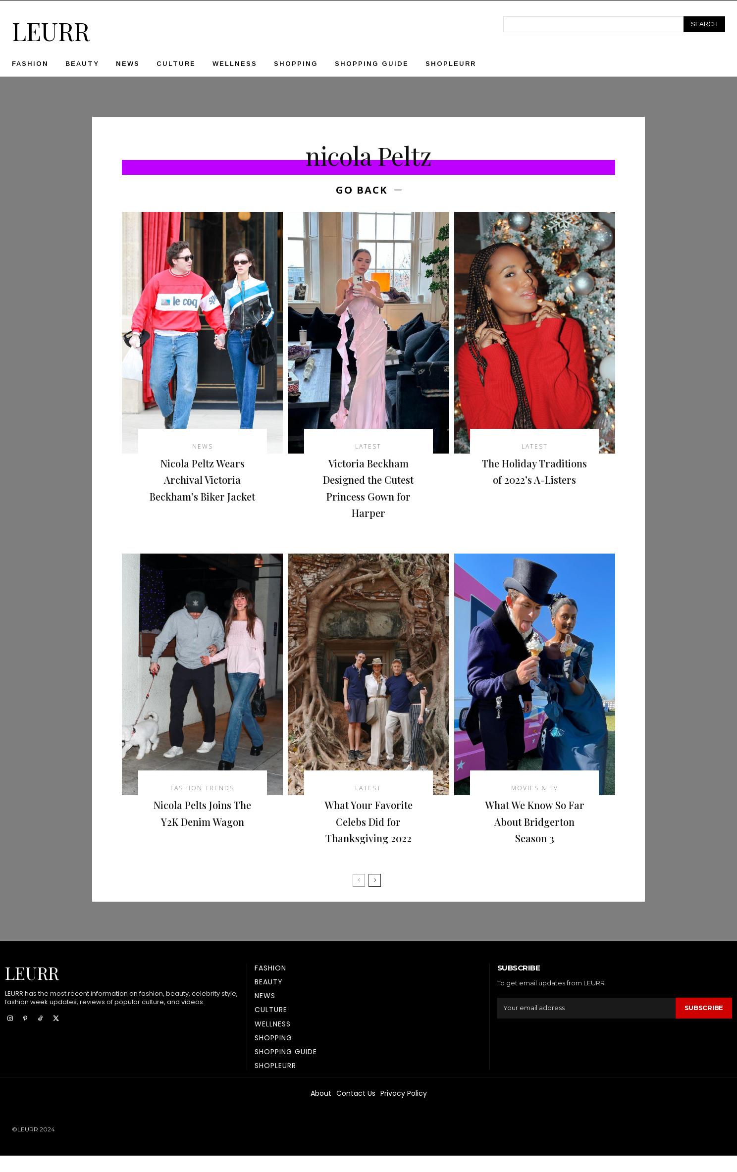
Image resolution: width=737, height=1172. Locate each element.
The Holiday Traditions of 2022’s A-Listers (534, 479)
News (202, 447)
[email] (586, 1024)
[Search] (704, 24)
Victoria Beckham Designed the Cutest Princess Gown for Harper (368, 487)
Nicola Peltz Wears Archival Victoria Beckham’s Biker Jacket (202, 487)
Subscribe (703, 1024)
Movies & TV (534, 788)
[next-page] (374, 896)
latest (368, 447)
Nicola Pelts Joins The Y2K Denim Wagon (202, 820)
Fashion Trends (202, 788)
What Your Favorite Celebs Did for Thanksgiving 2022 (368, 820)
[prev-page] (359, 896)
